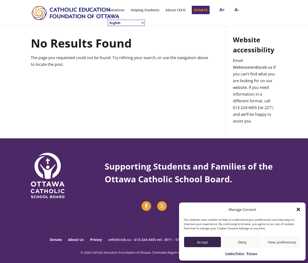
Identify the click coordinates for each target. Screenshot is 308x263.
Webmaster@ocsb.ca (252, 67)
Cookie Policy (234, 253)
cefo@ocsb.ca (119, 239)
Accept (202, 242)
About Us (76, 239)
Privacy (252, 253)
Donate (56, 239)
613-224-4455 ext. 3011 (153, 239)
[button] (298, 209)
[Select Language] (126, 23)
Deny (242, 242)
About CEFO (176, 10)
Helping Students (145, 10)
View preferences (282, 242)
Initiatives (116, 10)
